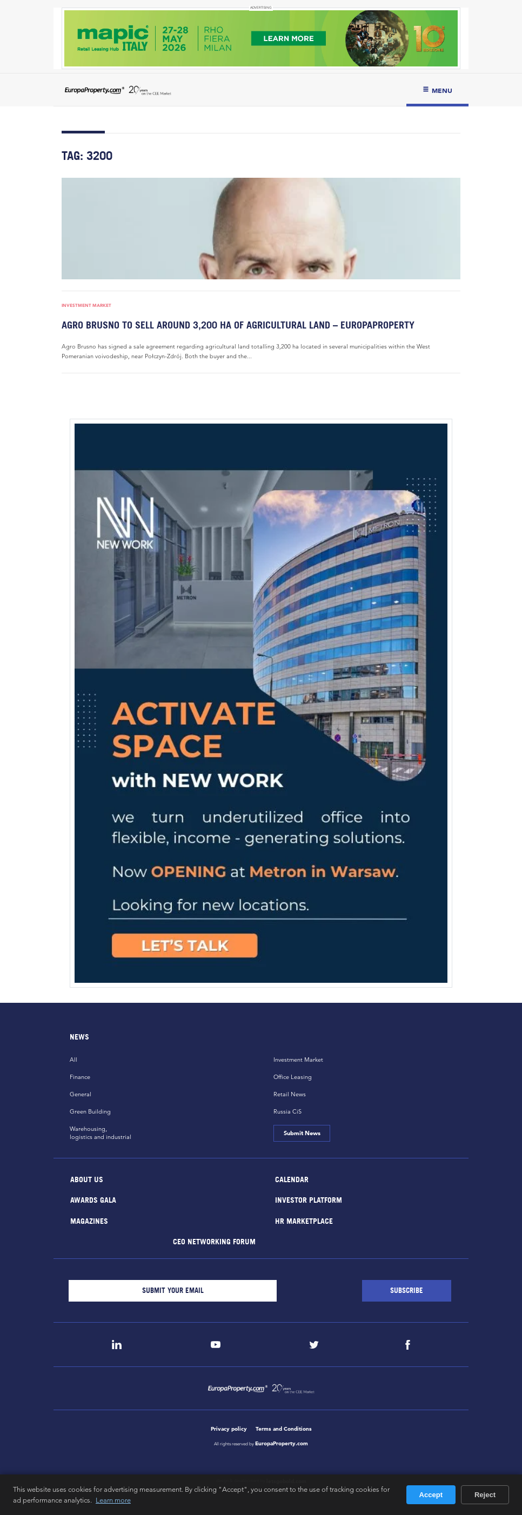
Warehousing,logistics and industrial (100, 1133)
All (73, 1059)
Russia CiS (287, 1111)
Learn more (113, 1500)
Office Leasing (292, 1077)
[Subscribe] (406, 1291)
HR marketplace (304, 1220)
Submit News (301, 1133)
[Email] (173, 1291)
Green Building (90, 1111)
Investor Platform (308, 1199)
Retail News (289, 1094)
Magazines (89, 1220)
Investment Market (86, 305)
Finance (80, 1077)
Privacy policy (229, 1428)
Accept (431, 1495)
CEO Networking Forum (213, 1241)
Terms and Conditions (284, 1428)
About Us (86, 1178)
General (80, 1094)
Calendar (292, 1178)
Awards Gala (93, 1199)
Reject (485, 1495)
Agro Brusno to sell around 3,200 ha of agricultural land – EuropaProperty (238, 325)
